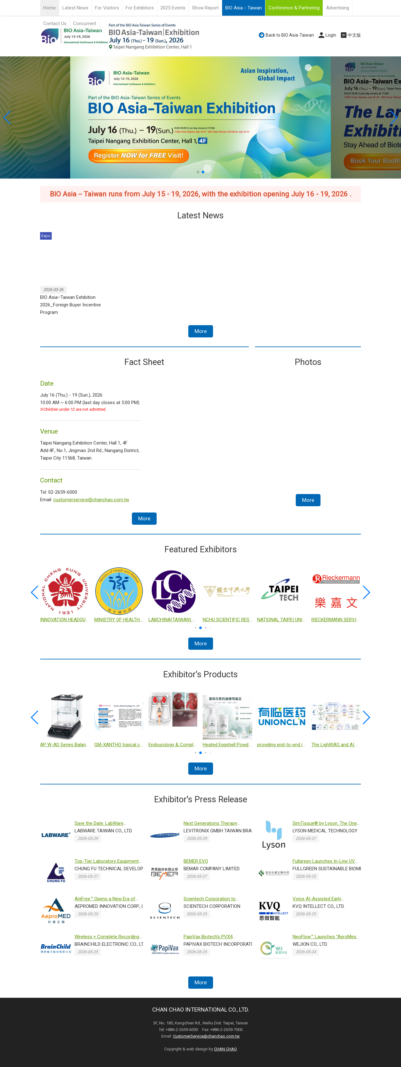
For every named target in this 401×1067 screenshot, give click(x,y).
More (201, 331)
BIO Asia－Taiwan (243, 8)
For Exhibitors (140, 8)
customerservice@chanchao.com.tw (91, 499)
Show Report (205, 8)
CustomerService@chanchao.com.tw (206, 1036)
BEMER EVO (196, 861)
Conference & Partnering (294, 8)
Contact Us (54, 23)
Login (330, 35)
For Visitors (107, 8)
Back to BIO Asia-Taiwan (290, 35)
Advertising (337, 8)
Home (49, 8)
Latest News (75, 8)
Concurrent (84, 23)
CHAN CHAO (225, 1049)
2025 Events (172, 8)
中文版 (354, 35)
